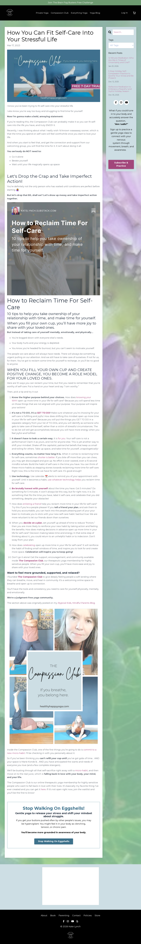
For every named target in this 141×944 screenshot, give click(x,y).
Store (97, 915)
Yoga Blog (96, 12)
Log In (124, 12)
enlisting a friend (32, 504)
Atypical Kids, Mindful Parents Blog (76, 603)
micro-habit (81, 770)
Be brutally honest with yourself (30, 488)
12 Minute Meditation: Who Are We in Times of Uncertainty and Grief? (121, 60)
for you (61, 438)
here (43, 789)
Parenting (64, 915)
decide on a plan (32, 523)
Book (53, 915)
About (44, 915)
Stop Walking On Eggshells (53, 841)
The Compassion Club (31, 560)
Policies (88, 915)
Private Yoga (41, 12)
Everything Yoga (80, 12)
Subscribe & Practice (121, 164)
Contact (76, 915)
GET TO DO (43, 413)
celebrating (29, 545)
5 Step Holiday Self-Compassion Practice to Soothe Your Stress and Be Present (121, 74)
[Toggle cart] (134, 13)
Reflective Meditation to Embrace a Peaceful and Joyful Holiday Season (120, 89)
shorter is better (46, 457)
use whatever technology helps (64, 479)
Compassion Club (59, 12)
